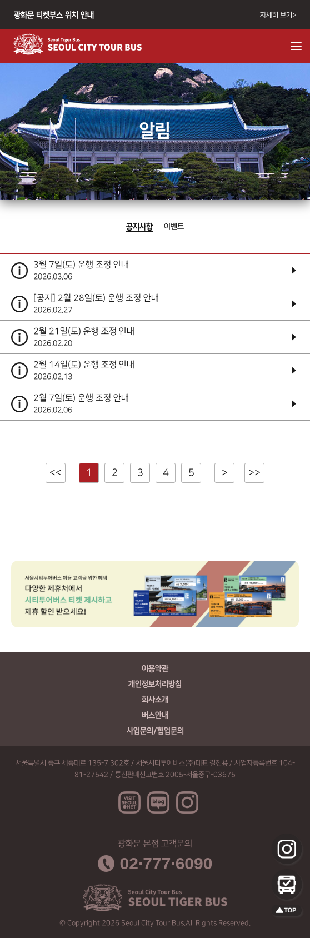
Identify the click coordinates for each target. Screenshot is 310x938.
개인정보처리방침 (155, 684)
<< (55, 472)
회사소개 (155, 699)
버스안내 (155, 715)
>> (254, 472)
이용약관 (155, 668)
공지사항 (139, 226)
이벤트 (174, 226)
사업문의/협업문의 (155, 730)
